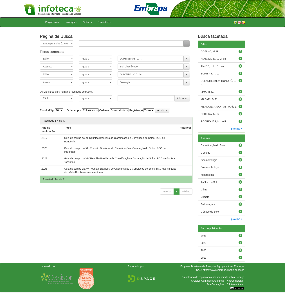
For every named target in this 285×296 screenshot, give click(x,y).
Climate (205, 196)
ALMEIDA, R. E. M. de (213, 58)
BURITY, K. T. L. (210, 73)
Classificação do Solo (213, 145)
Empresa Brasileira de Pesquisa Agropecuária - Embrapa (212, 266)
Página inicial (52, 22)
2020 (203, 250)
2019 (203, 257)
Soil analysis (208, 204)
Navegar (72, 22)
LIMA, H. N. (207, 91)
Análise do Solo (209, 182)
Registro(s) (136, 110)
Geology (205, 152)
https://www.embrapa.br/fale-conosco (223, 269)
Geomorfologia (209, 160)
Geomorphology (210, 167)
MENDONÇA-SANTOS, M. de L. (219, 106)
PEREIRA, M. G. (210, 114)
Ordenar (104, 110)
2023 (203, 243)
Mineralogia (207, 174)
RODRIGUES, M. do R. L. (215, 121)
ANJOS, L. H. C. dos (212, 66)
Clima (204, 189)
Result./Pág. (47, 110)
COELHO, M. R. (210, 51)
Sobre (87, 22)
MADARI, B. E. (209, 99)
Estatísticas (104, 22)
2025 (203, 235)
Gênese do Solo (210, 211)
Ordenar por (74, 110)
